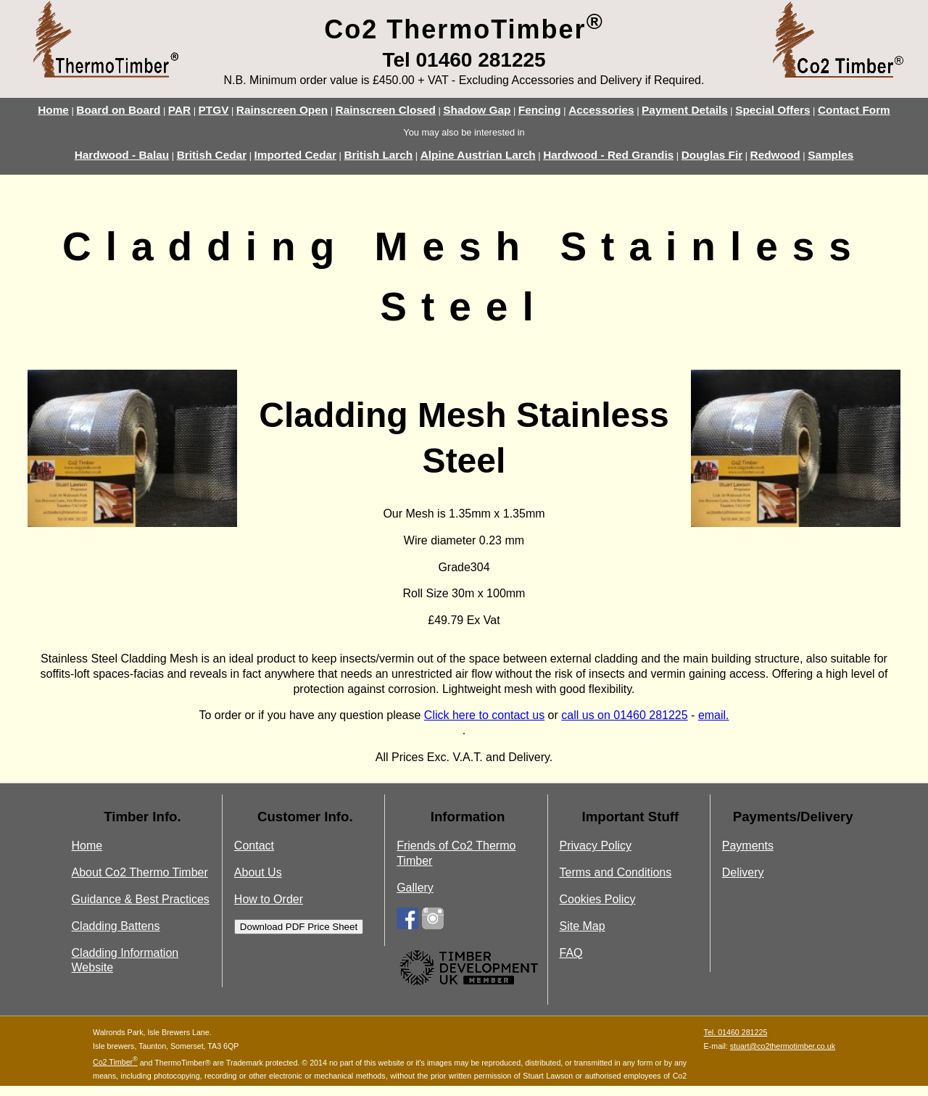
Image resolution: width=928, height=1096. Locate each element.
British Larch (378, 155)
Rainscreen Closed (386, 110)
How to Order (268, 899)
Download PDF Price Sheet (298, 926)
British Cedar (211, 155)
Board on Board (118, 110)
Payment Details (685, 110)
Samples (830, 155)
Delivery (743, 872)
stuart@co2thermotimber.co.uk (782, 1046)
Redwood (775, 155)
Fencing (539, 110)
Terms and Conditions (615, 872)
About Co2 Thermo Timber (140, 872)
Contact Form (854, 110)
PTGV (214, 110)
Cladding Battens (116, 926)
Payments (748, 845)
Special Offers (772, 110)
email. (713, 715)
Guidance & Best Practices (141, 899)
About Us (258, 872)
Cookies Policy (597, 899)
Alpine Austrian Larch (478, 155)
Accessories (601, 110)
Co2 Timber (115, 1062)
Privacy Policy (595, 845)
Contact (254, 845)
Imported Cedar (295, 155)
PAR (179, 110)
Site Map (582, 926)
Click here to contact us (484, 715)
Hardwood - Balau (122, 155)
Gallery (415, 887)
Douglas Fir (712, 155)
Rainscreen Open (282, 110)
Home (53, 110)
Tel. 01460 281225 (736, 1032)
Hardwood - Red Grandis (608, 155)
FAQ (570, 953)
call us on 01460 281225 (624, 715)
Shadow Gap (476, 110)
